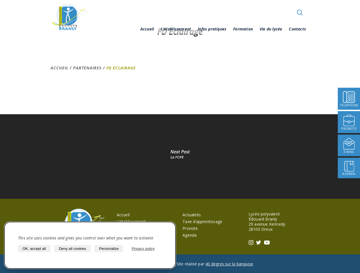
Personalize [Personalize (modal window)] (109, 248)
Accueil (147, 29)
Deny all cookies (72, 248)
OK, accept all (34, 248)
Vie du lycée (271, 29)
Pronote (190, 228)
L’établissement (176, 29)
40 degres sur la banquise (229, 264)
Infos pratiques (212, 29)
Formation (243, 29)
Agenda (190, 235)
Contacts (297, 29)
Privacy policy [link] (143, 248)
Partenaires (87, 68)
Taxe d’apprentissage (202, 221)
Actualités (192, 214)
